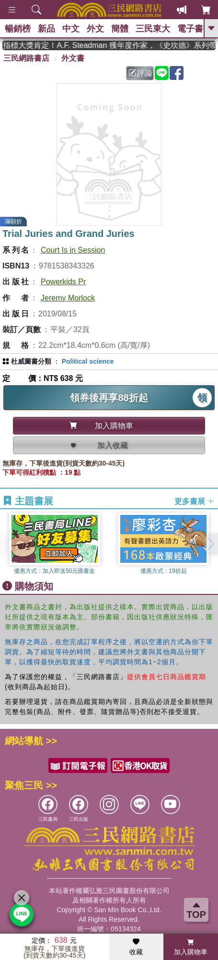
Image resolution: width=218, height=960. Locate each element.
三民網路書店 (26, 58)
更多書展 (194, 501)
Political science (88, 361)
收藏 (136, 947)
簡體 (119, 28)
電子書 (190, 28)
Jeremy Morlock (68, 298)
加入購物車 (190, 947)
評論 (140, 73)
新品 (46, 28)
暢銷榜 (18, 28)
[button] (211, 544)
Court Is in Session (73, 250)
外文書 (72, 58)
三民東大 (153, 28)
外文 (95, 28)
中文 (71, 28)
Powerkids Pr (63, 282)
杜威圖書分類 (31, 361)
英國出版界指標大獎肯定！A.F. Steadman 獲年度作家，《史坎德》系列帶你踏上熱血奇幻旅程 (109, 45)
